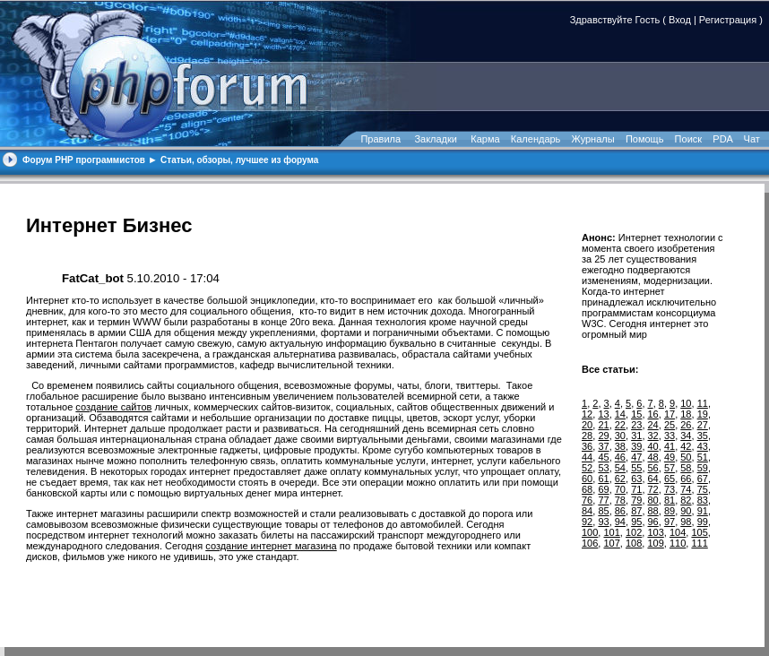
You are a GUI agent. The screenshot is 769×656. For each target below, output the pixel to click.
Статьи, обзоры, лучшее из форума (239, 160)
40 (653, 446)
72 (653, 489)
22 (620, 424)
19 (702, 414)
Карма (485, 139)
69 (603, 489)
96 (653, 521)
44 (587, 457)
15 (636, 414)
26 (685, 424)
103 (655, 532)
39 (636, 446)
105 (699, 532)
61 (603, 478)
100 (590, 532)
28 (587, 435)
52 (587, 467)
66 (685, 478)
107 (611, 543)
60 (587, 478)
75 (702, 489)
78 (620, 500)
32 (653, 435)
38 (620, 446)
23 (636, 424)
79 (636, 500)
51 (702, 457)
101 (611, 532)
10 (685, 403)
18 (685, 414)
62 (620, 478)
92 (587, 521)
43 (702, 446)
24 (653, 424)
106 (590, 543)
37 (603, 446)
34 (685, 435)
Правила (380, 139)
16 (653, 414)
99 (702, 521)
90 (685, 510)
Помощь (645, 139)
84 (587, 510)
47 (636, 457)
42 (685, 446)
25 (669, 424)
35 (702, 435)
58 (685, 467)
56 (653, 467)
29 (603, 435)
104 (678, 532)
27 (702, 424)
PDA (722, 139)
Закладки (435, 139)
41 (669, 446)
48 (653, 457)
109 (655, 543)
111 (699, 543)
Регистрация (727, 19)
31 (636, 435)
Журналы (593, 139)
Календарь (536, 139)
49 (669, 457)
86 (620, 510)
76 (587, 500)
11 (702, 403)
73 (669, 489)
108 (634, 543)
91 (702, 510)
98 (685, 521)
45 (603, 457)
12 (587, 414)
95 (636, 521)
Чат (750, 139)
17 (669, 414)
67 (702, 478)
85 (603, 510)
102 (634, 532)
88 (653, 510)
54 (620, 467)
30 (620, 435)
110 (678, 543)
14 (620, 414)
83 (702, 500)
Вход (680, 19)
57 (669, 467)
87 (636, 510)
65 (669, 478)
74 (685, 489)
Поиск (688, 139)
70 (620, 489)
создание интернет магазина (270, 545)
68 (587, 489)
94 (620, 521)
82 (685, 500)
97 (669, 521)
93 (603, 521)
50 (685, 457)
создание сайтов (113, 406)
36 (587, 446)
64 (653, 478)
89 (669, 510)
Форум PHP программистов (83, 160)
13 (603, 414)
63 (636, 478)
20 (587, 424)
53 (603, 467)
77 (603, 500)
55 (636, 467)
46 (620, 457)
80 (653, 500)
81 (669, 500)
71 (636, 489)
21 (603, 424)
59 (702, 467)
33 (669, 435)
